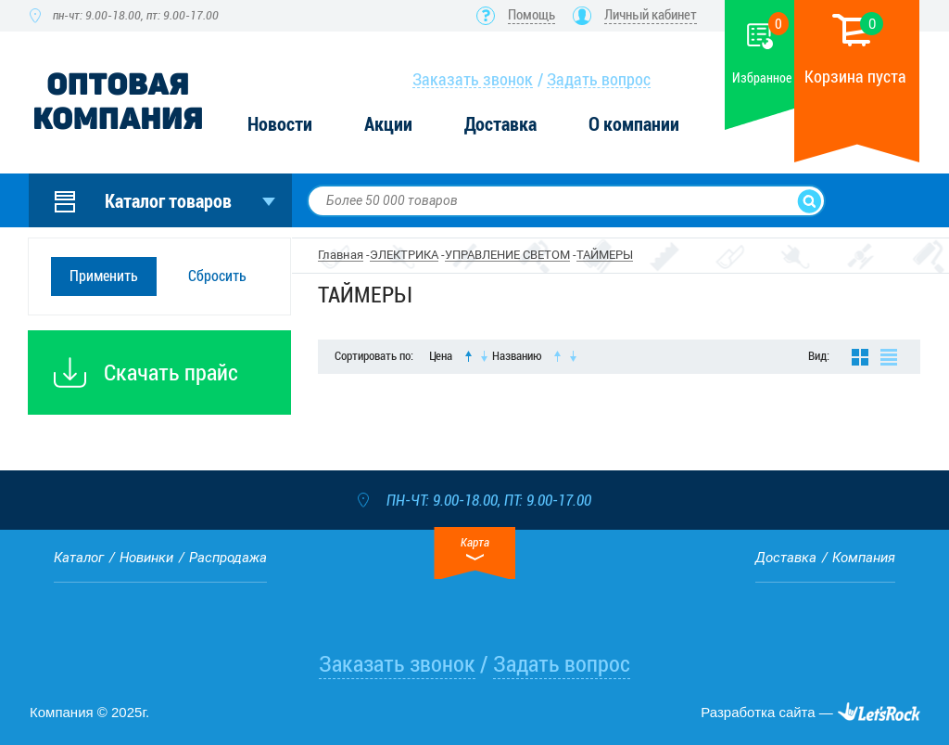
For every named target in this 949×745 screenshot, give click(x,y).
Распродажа (228, 557)
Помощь (531, 14)
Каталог (79, 557)
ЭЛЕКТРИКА (404, 255)
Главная (340, 255)
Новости (279, 124)
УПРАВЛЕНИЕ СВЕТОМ (507, 255)
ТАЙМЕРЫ (604, 255)
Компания (863, 557)
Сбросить (217, 276)
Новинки (146, 557)
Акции (388, 124)
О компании (633, 124)
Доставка (500, 124)
